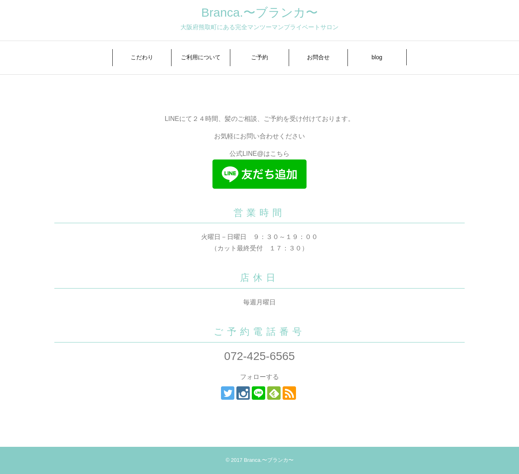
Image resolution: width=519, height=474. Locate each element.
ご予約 (259, 57)
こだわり (142, 57)
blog (376, 57)
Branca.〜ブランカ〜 (259, 12)
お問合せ (318, 57)
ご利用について (201, 57)
